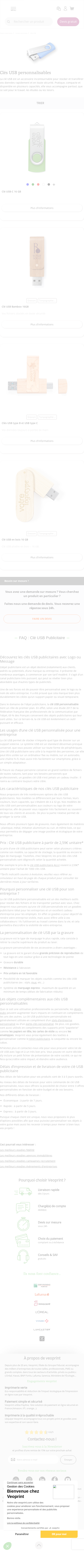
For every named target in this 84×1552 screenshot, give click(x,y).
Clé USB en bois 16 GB (15, 539)
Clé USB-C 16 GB (11, 191)
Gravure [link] (32, 300)
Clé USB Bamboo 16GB (15, 306)
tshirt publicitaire (39, 1038)
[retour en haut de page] (39, 1545)
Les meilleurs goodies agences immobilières (26, 1155)
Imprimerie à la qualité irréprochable (29, 1415)
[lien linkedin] (42, 1480)
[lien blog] (16, 1480)
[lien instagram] (29, 1480)
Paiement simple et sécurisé (23, 1402)
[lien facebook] (55, 1480)
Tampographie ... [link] (47, 300)
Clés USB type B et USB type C (20, 423)
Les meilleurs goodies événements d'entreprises (28, 1166)
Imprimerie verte (16, 1388)
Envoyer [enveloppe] (68, 1459)
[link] (27, 184)
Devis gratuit (68, 22)
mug (34, 982)
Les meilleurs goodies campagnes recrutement (27, 1161)
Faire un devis (42, 618)
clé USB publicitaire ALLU (45, 865)
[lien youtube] (68, 1480)
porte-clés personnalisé (40, 1024)
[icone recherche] (9, 22)
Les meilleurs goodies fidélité (17, 1150)
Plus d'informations (42, 208)
